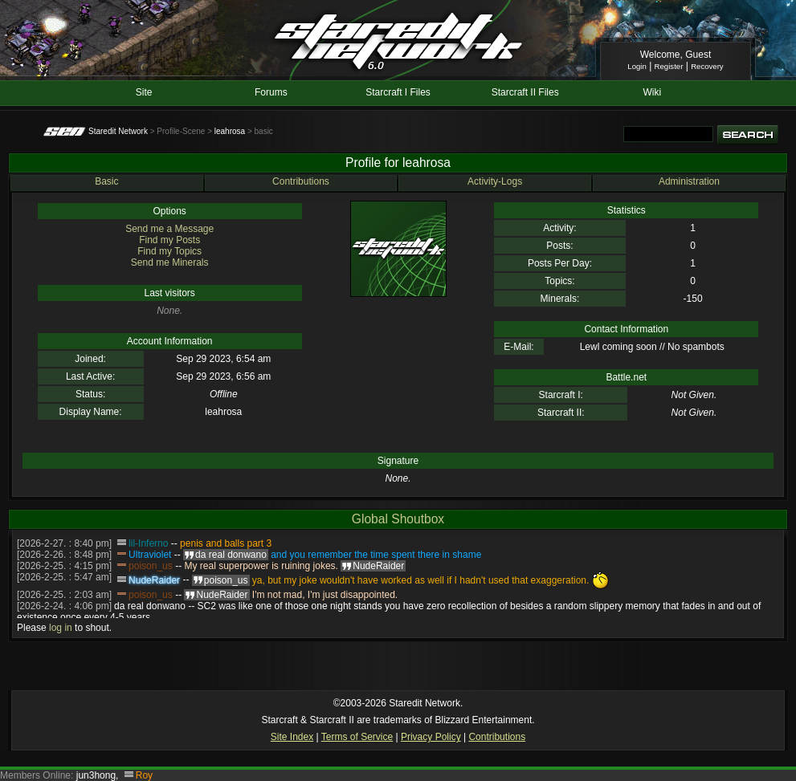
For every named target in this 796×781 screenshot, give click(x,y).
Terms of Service (357, 736)
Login (636, 66)
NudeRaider (154, 580)
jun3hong (96, 775)
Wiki (652, 92)
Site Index (292, 736)
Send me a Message (169, 228)
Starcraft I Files (398, 92)
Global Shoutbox (398, 519)
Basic (106, 181)
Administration (689, 181)
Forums (271, 92)
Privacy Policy (431, 736)
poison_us (151, 566)
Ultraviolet (150, 554)
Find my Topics (169, 251)
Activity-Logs (494, 181)
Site (144, 92)
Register (669, 66)
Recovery (707, 66)
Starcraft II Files (525, 92)
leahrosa (229, 131)
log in (60, 627)
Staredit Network (118, 131)
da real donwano (150, 606)
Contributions (300, 181)
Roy (144, 775)
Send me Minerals (170, 262)
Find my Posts (169, 240)
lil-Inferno (148, 543)
